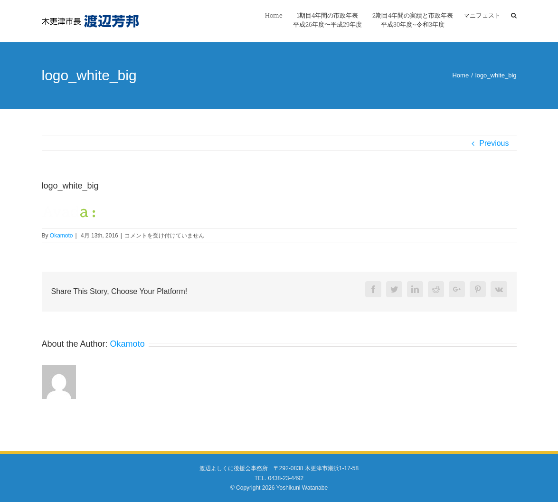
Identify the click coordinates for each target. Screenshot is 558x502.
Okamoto (61, 235)
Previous (494, 143)
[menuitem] (279, 20)
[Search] (514, 20)
